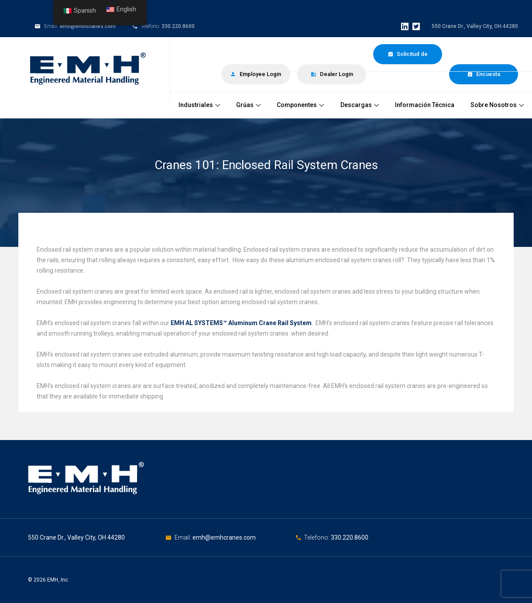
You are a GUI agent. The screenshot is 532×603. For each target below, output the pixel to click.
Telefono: (317, 537)
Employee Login (255, 74)
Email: (183, 537)
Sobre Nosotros (497, 104)
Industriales (199, 104)
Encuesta (483, 74)
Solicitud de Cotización (408, 57)
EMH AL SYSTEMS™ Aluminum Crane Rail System (241, 322)
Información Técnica (424, 104)
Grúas (248, 104)
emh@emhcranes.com (88, 26)
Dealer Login (332, 74)
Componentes (300, 104)
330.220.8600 (178, 26)
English (121, 9)
